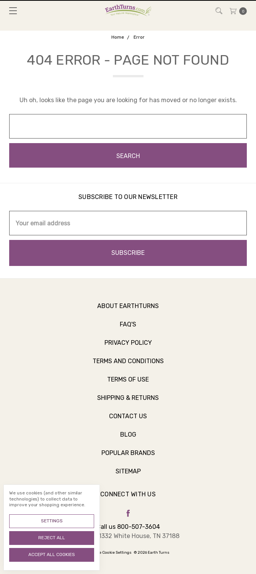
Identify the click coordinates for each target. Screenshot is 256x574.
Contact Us (128, 422)
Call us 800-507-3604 (128, 526)
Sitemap (128, 477)
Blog (128, 440)
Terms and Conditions (128, 366)
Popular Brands (128, 458)
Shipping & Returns (128, 403)
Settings (52, 520)
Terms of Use (128, 385)
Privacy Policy (128, 348)
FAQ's (128, 330)
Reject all (51, 537)
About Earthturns (128, 311)
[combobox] (128, 126)
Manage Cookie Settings (109, 552)
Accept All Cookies (51, 554)
